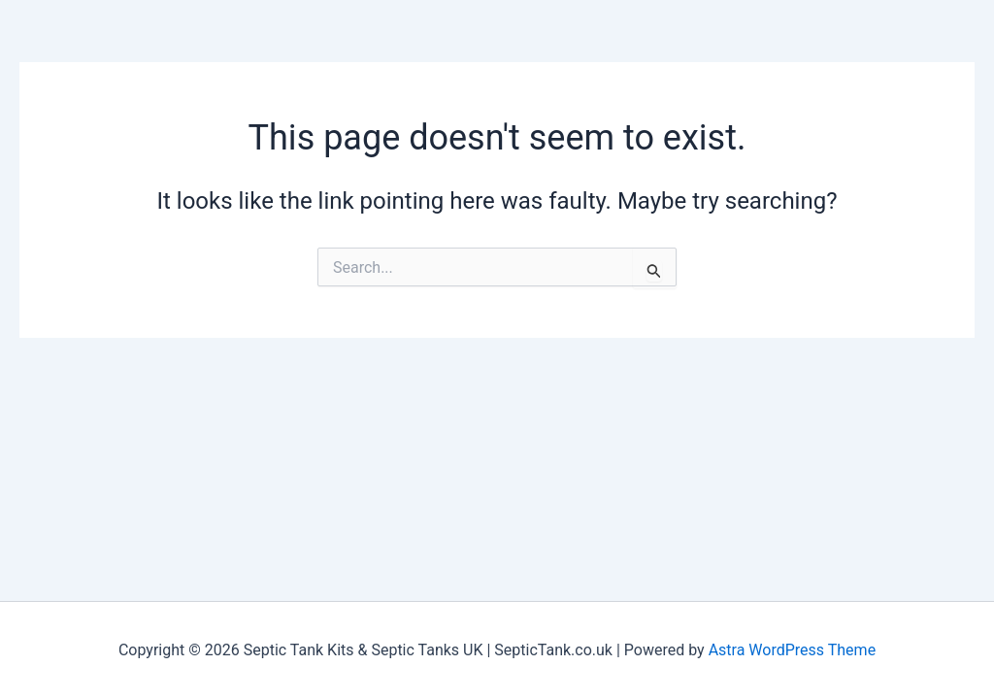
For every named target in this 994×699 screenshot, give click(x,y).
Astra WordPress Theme (792, 650)
